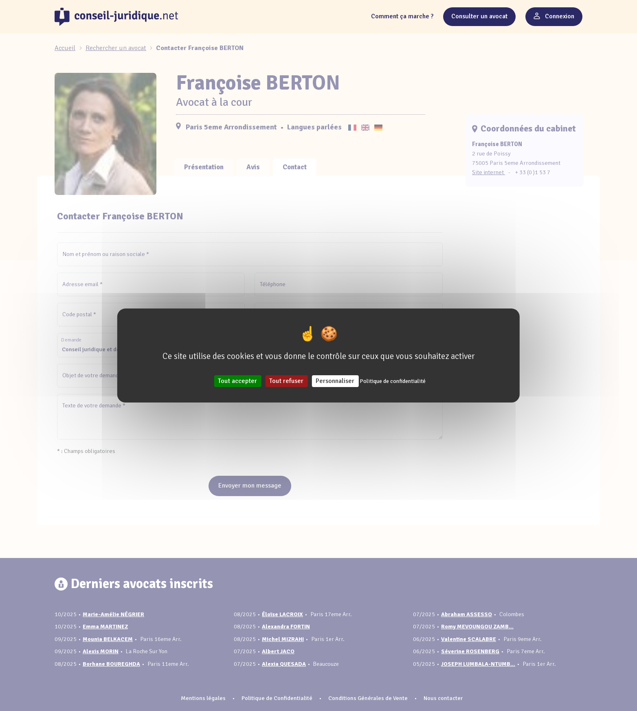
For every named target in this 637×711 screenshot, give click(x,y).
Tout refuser (286, 381)
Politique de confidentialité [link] (393, 381)
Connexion (554, 16)
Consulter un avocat (479, 16)
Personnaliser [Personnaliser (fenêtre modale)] (335, 381)
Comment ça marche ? (402, 16)
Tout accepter (237, 381)
